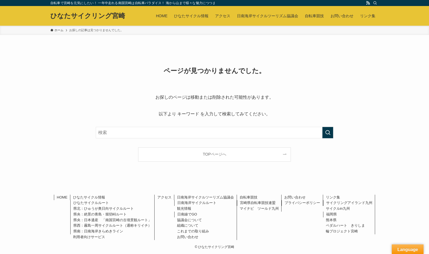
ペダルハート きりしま (345, 225)
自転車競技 (248, 197)
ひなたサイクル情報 (89, 197)
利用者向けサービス (89, 237)
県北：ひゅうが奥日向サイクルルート (103, 208)
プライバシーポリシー (302, 203)
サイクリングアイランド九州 (349, 203)
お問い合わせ (187, 237)
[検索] (375, 3)
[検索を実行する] (327, 132)
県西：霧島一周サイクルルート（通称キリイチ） (112, 225)
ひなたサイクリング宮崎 (87, 16)
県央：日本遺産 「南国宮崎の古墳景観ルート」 (112, 220)
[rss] (368, 3)
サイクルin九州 (338, 208)
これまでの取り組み (193, 231)
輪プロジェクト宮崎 (342, 231)
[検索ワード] (214, 132)
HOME (62, 197)
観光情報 (184, 208)
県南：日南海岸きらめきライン (98, 231)
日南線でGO (187, 214)
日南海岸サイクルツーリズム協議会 (205, 197)
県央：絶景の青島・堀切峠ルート (100, 214)
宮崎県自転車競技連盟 (258, 203)
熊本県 (331, 220)
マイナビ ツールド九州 (259, 208)
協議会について (189, 220)
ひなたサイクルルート (91, 203)
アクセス (164, 197)
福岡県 (331, 214)
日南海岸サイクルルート (196, 203)
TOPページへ (214, 154)
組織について (187, 225)
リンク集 (333, 197)
